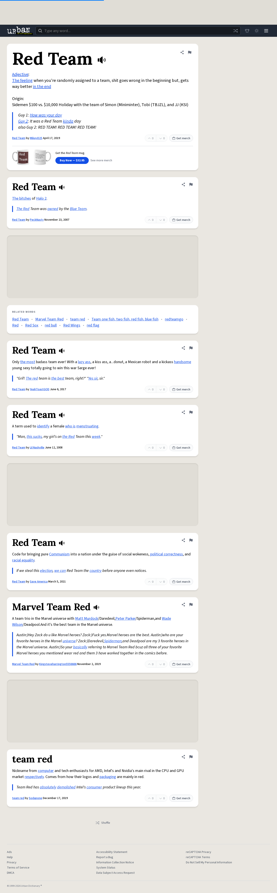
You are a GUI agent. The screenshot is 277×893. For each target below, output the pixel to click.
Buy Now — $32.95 (72, 160)
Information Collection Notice (115, 862)
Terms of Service (18, 867)
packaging (108, 777)
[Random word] (235, 30)
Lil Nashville (37, 447)
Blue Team (78, 209)
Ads (9, 852)
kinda (68, 121)
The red (32, 378)
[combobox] (138, 30)
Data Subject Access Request (115, 873)
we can (60, 570)
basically (80, 647)
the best (57, 378)
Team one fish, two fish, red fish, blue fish (125, 319)
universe (69, 641)
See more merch (101, 160)
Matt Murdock (86, 618)
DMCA (10, 873)
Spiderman (113, 641)
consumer (94, 787)
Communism (59, 554)
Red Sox (31, 325)
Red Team (18, 138)
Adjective (20, 74)
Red (15, 325)
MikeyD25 (36, 138)
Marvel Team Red (49, 319)
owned (52, 209)
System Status (105, 867)
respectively (34, 777)
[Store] (247, 31)
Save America (39, 581)
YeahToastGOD (39, 389)
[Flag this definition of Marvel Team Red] (190, 604)
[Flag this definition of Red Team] (189, 52)
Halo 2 (41, 198)
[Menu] (266, 31)
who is (70, 426)
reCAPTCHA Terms (198, 857)
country (95, 570)
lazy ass (84, 362)
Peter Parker (125, 618)
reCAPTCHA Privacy (198, 852)
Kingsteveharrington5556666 (58, 664)
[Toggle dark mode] (257, 31)
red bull (51, 325)
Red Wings (71, 325)
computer (46, 770)
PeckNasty (37, 220)
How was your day (46, 115)
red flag (93, 325)
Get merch (181, 138)
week (96, 436)
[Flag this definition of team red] (190, 756)
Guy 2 (23, 121)
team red (77, 319)
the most (27, 362)
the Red (68, 436)
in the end (42, 87)
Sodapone (35, 798)
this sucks (34, 436)
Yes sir (93, 378)
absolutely (48, 787)
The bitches (21, 198)
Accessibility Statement (111, 852)
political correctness (166, 554)
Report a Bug (104, 857)
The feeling (22, 81)
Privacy (11, 862)
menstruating (87, 426)
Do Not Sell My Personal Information (209, 862)
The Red (22, 209)
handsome (182, 362)
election (46, 570)
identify (43, 426)
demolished (66, 787)
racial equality (23, 560)
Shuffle (102, 823)
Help (10, 857)
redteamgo (174, 319)
